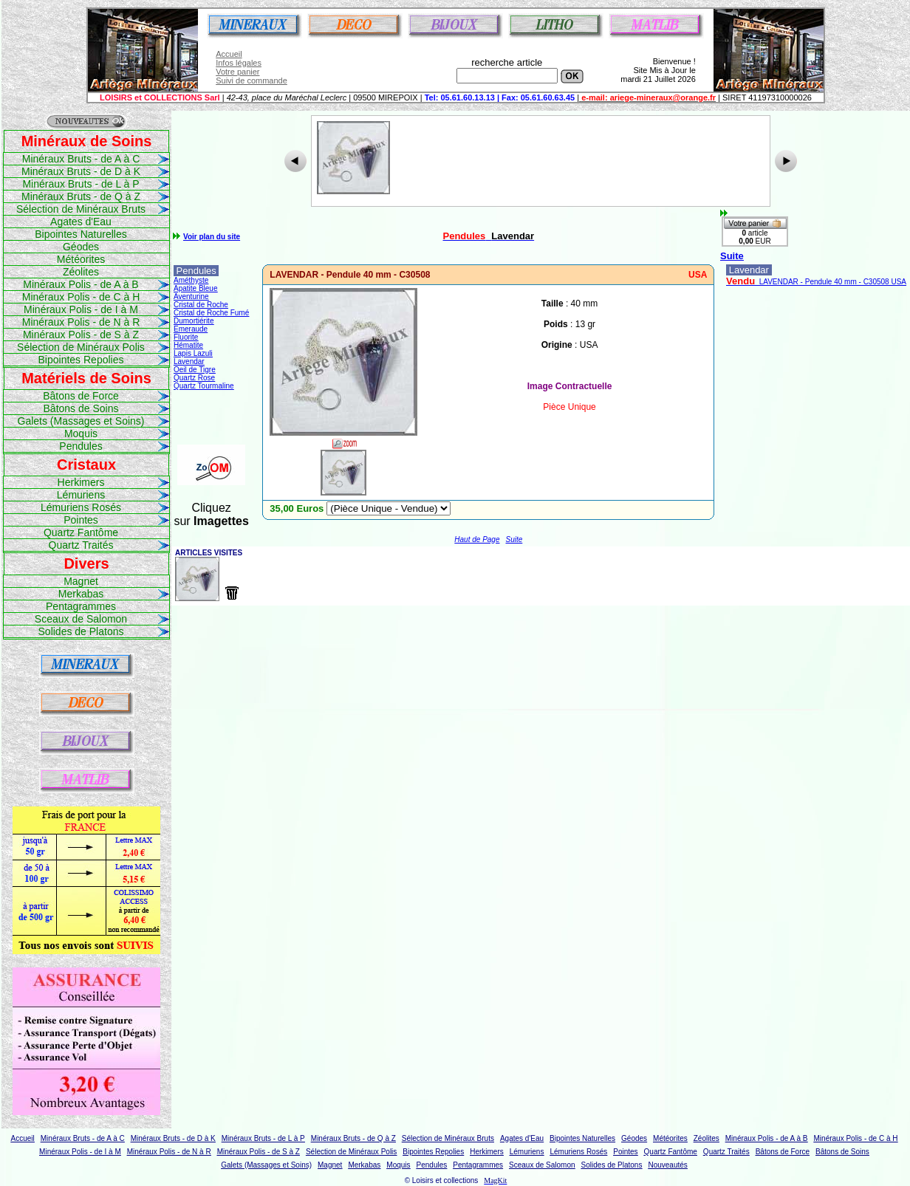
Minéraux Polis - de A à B (80, 284)
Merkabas (80, 594)
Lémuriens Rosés (81, 507)
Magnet (81, 581)
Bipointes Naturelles (81, 234)
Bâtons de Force (81, 396)
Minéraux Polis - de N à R (81, 322)
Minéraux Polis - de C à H (81, 297)
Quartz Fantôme (81, 532)
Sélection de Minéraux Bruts (81, 209)
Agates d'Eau (81, 221)
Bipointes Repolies (81, 360)
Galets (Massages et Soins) (81, 421)
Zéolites (81, 272)
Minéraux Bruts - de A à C (81, 159)
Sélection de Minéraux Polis (81, 347)
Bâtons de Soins (81, 408)
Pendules (80, 446)
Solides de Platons (81, 631)
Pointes (81, 520)
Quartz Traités (81, 545)
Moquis (81, 433)
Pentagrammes (81, 606)
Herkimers (81, 482)
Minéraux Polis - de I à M (81, 309)
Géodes (81, 247)
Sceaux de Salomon (81, 619)
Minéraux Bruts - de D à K (80, 171)
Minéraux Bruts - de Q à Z (80, 196)
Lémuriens (81, 495)
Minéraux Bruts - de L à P (80, 184)
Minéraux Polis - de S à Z (81, 334)
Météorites (81, 259)
